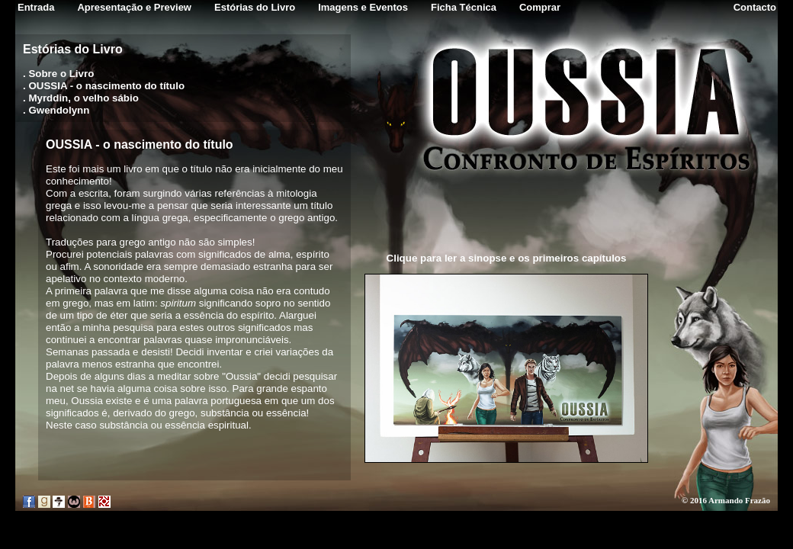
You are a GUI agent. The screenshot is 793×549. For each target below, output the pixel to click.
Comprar (539, 7)
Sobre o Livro (61, 73)
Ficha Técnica (463, 7)
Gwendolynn (58, 110)
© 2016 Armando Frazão (726, 500)
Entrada (36, 7)
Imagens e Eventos (363, 7)
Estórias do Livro (254, 7)
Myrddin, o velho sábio (83, 98)
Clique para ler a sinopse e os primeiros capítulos (507, 258)
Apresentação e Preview (134, 7)
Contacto (755, 7)
